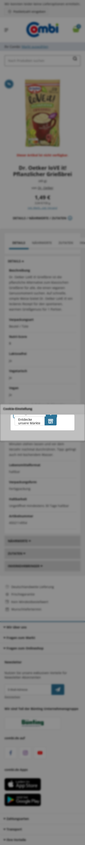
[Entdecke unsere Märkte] (51, 420)
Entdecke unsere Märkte (29, 421)
